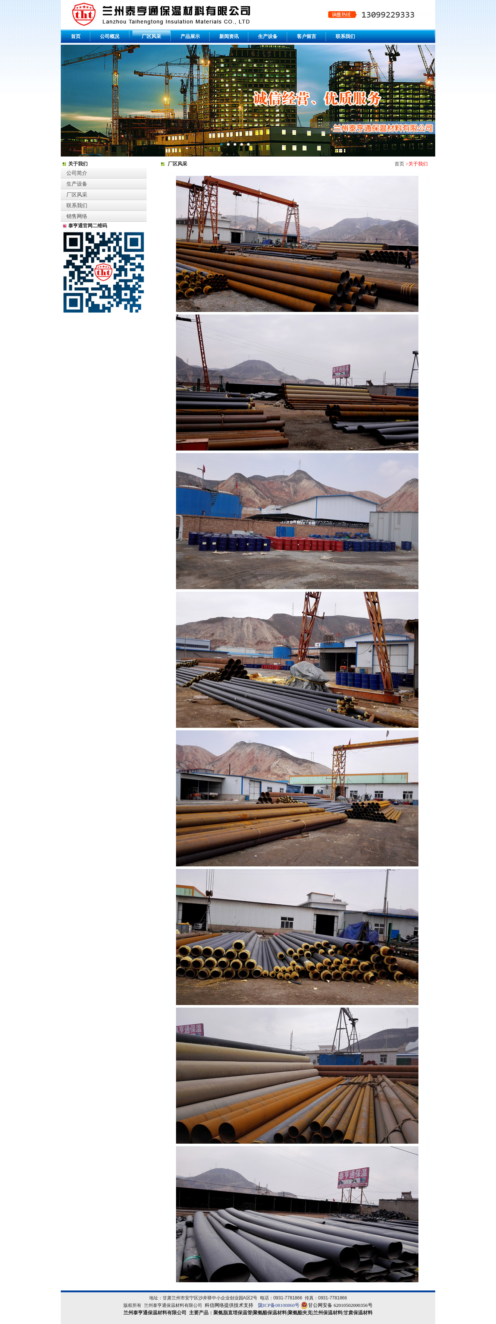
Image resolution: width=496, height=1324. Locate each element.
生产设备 (76, 184)
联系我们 (76, 205)
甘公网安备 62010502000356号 (340, 1305)
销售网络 (76, 216)
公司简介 (76, 173)
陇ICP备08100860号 (279, 1305)
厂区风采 (76, 195)
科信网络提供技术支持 (229, 1305)
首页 (399, 164)
